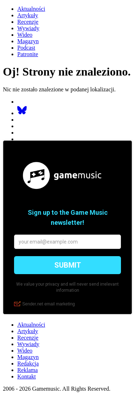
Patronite (27, 54)
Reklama (27, 370)
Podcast (26, 48)
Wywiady (28, 28)
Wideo (24, 35)
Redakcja (28, 363)
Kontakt (26, 376)
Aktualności (31, 9)
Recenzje (28, 22)
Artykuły (27, 15)
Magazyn (28, 41)
